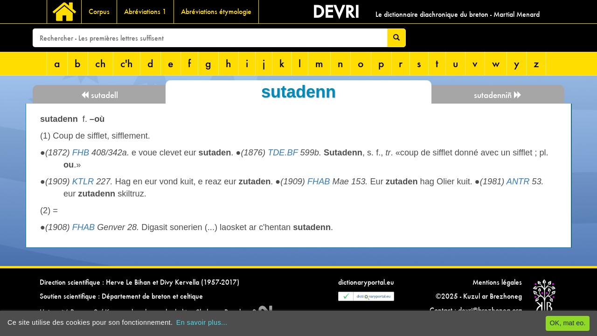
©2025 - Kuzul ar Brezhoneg (479, 296)
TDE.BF (283, 152)
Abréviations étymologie (216, 11)
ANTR (518, 181)
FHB (80, 152)
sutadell (99, 95)
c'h (126, 63)
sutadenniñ (498, 95)
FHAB (318, 181)
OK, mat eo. (568, 323)
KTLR (83, 181)
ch (100, 63)
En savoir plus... (202, 322)
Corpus (99, 11)
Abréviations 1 (145, 11)
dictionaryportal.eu (366, 282)
